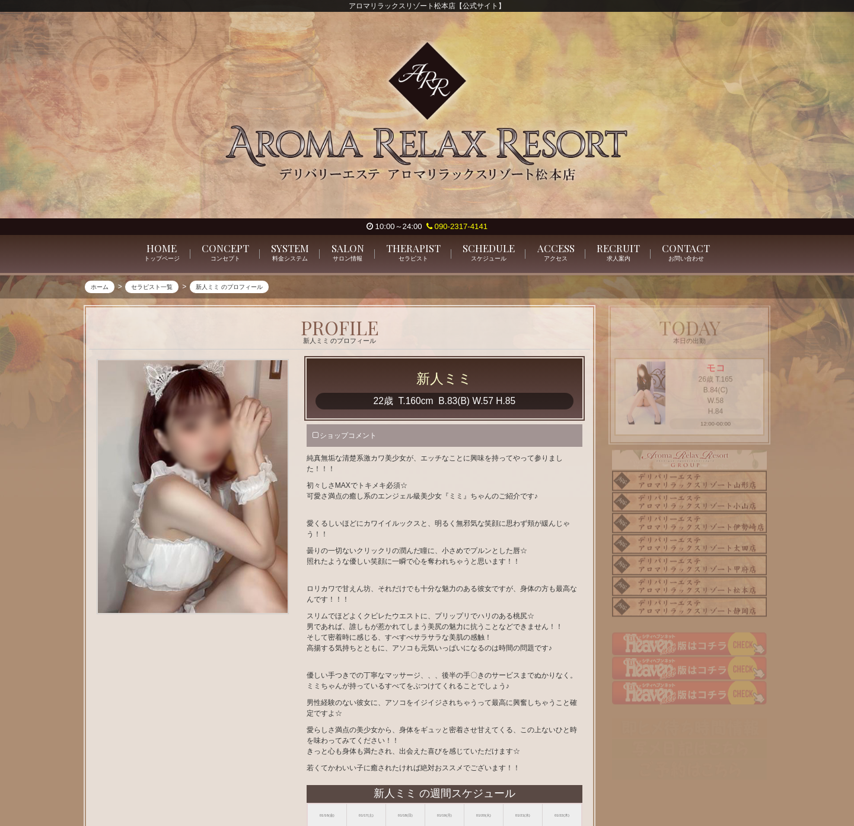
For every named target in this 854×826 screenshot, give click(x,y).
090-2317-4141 (456, 226)
